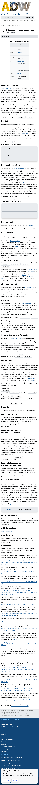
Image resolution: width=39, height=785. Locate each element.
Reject (15, 781)
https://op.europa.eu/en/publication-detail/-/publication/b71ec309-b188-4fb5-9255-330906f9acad (17, 669)
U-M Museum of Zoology (7, 724)
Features (6, 36)
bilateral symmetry (9, 199)
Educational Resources (7, 739)
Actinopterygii (21, 61)
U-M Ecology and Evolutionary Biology (11, 727)
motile (34, 317)
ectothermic (23, 196)
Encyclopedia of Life (6, 531)
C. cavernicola (24, 133)
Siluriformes (20, 66)
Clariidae (19, 69)
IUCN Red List (6, 509)
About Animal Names (6, 737)
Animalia (8, 25)
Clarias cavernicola (15, 25)
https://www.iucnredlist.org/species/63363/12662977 (19, 571)
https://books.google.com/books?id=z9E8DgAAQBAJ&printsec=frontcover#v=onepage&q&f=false (19, 562)
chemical (28, 356)
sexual (5, 264)
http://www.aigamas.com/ (19, 706)
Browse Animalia (5, 732)
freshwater (17, 142)
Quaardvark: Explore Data (8, 746)
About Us (3, 734)
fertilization (14, 264)
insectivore (14, 392)
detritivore (6, 396)
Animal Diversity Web (17, 14)
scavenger (32, 392)
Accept (6, 781)
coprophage (17, 396)
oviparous (6, 266)
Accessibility (4, 749)
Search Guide (25, 22)
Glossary (3, 744)
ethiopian (21, 117)
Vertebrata (20, 57)
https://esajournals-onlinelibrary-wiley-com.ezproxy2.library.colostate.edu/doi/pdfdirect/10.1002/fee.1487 (19, 592)
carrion (23, 398)
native (30, 117)
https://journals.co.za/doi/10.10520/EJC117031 (18, 604)
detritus (14, 403)
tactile (21, 354)
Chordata (19, 52)
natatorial (25, 317)
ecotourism (18, 457)
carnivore (6, 390)
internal (25, 264)
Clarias (19, 73)
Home (2, 25)
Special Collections (6, 742)
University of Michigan (7, 722)
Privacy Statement (6, 751)
